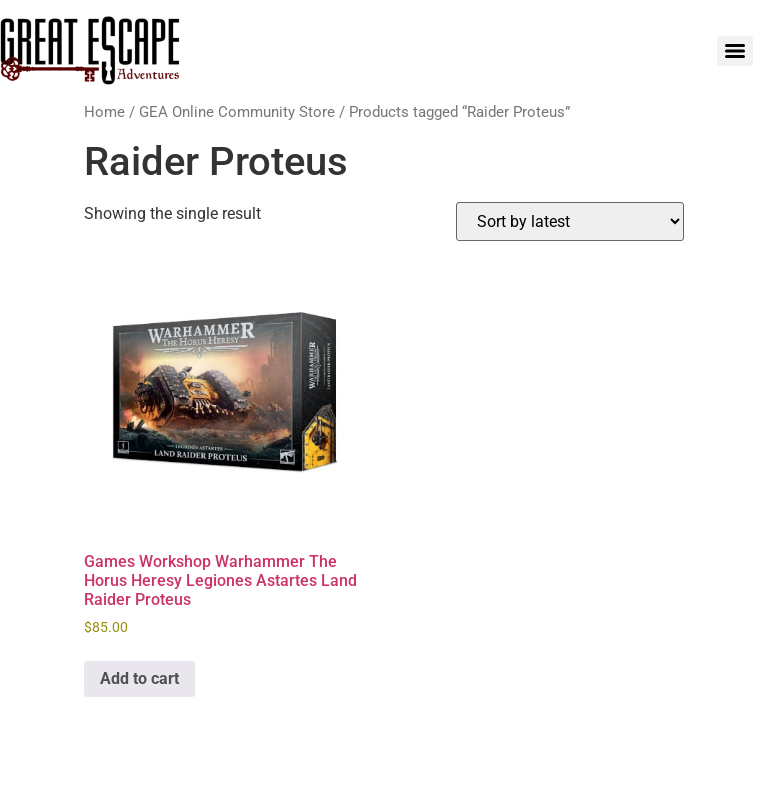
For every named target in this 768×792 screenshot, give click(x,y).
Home (104, 112)
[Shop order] (570, 221)
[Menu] (735, 51)
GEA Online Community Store (237, 112)
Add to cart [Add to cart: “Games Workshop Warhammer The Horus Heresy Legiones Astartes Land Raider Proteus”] (139, 678)
